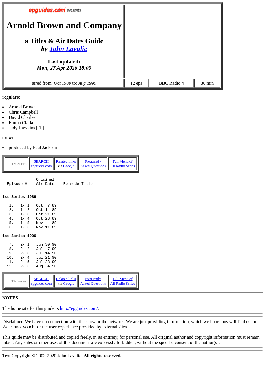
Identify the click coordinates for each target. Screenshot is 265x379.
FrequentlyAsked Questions (93, 163)
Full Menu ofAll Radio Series (122, 163)
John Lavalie (68, 48)
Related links (66, 161)
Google (68, 166)
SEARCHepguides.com (41, 163)
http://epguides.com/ (79, 326)
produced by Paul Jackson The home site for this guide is (132, 237)
